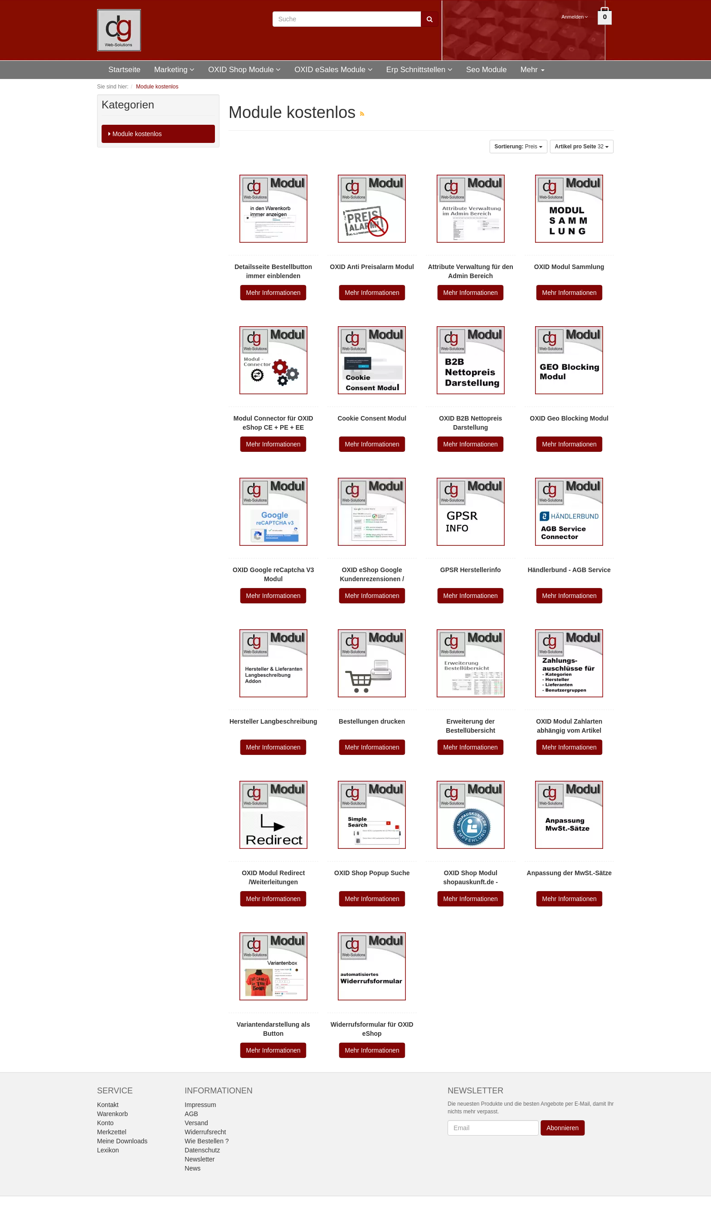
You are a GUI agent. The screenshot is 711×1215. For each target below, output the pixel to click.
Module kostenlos (135, 133)
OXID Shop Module (244, 69)
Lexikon (108, 1150)
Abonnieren (563, 1128)
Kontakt (107, 1104)
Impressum (200, 1104)
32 (582, 146)
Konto (105, 1123)
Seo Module (486, 69)
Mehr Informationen (273, 292)
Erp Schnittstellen (419, 69)
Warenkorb (112, 1113)
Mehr (533, 69)
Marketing (174, 69)
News (192, 1168)
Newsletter (199, 1159)
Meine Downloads (122, 1141)
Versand (196, 1123)
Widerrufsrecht (205, 1132)
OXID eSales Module (333, 69)
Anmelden (575, 17)
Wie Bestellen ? (207, 1141)
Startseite (124, 69)
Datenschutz (202, 1150)
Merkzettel (112, 1132)
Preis (519, 146)
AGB (191, 1113)
